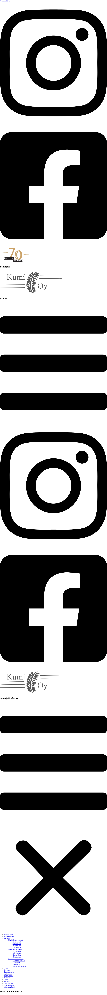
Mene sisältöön (5, 1)
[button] (53, 817)
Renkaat (7, 938)
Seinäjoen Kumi (9, 985)
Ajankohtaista (8, 934)
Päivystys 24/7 (9, 936)
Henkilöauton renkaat (15, 940)
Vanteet (6, 968)
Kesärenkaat (17, 942)
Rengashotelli (8, 976)
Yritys (6, 979)
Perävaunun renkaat (19, 966)
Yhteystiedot (8, 983)
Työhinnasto (8, 974)
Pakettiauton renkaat (15, 949)
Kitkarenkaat (17, 947)
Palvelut (7, 970)
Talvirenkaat (17, 944)
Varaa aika (7, 977)
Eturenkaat (16, 962)
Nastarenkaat (17, 946)
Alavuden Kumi (9, 987)
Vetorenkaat (16, 964)
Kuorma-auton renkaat (15, 959)
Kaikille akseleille (19, 961)
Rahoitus (7, 981)
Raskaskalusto (9, 972)
